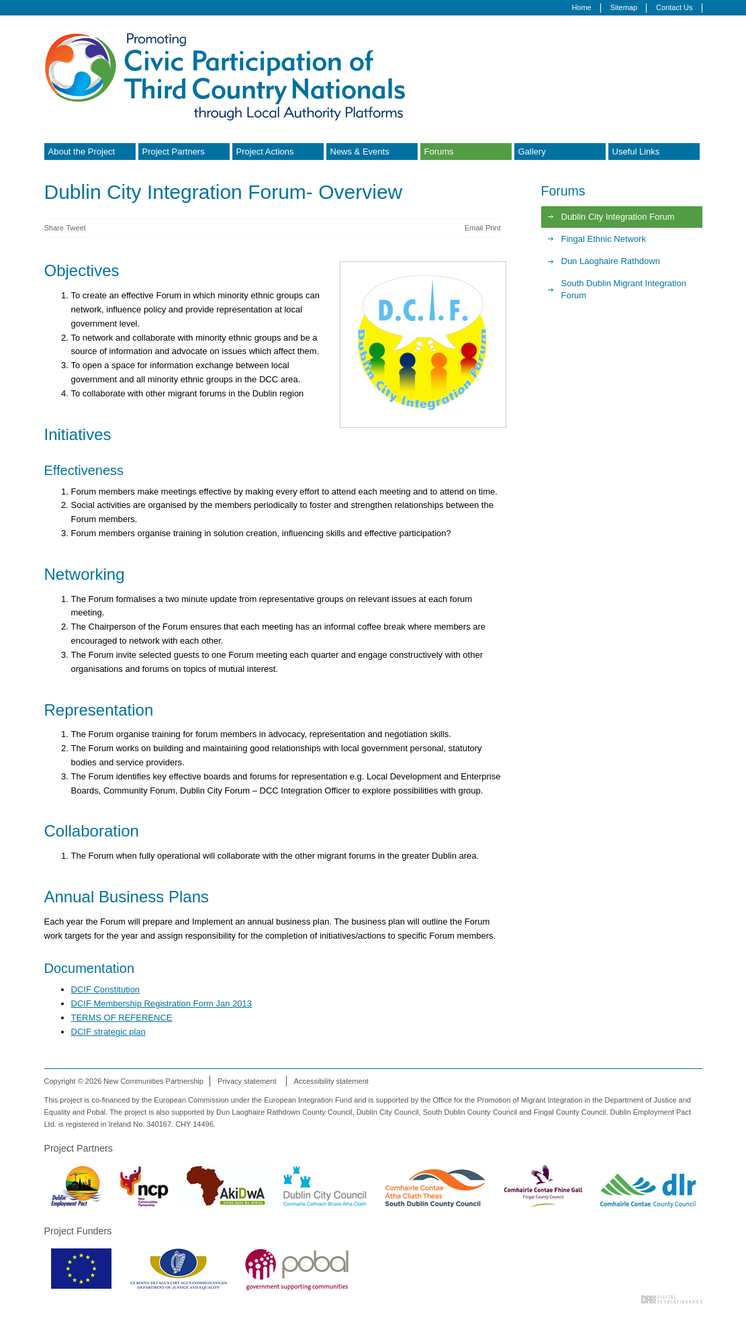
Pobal (296, 1268)
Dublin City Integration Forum (618, 217)
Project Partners (173, 151)
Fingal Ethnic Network (603, 239)
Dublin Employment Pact (76, 1186)
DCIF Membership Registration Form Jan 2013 (161, 1003)
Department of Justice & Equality (178, 1268)
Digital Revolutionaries (671, 1299)
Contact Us (674, 7)
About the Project (81, 151)
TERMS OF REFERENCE (122, 1018)
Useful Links (636, 151)
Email (474, 228)
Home (581, 7)
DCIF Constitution (105, 989)
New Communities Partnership (144, 1186)
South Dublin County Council (435, 1186)
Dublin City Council (325, 1186)
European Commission (81, 1268)
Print (493, 228)
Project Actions (265, 151)
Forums (439, 151)
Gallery (532, 151)
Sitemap (623, 7)
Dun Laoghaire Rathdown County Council (648, 1186)
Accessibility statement (331, 1081)
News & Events (359, 151)
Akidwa (226, 1186)
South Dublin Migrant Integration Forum (623, 289)
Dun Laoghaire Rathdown (610, 261)
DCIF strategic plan (108, 1032)
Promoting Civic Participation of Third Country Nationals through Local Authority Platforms (229, 75)
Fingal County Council (543, 1186)
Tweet (75, 228)
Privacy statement (247, 1081)
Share (54, 228)
